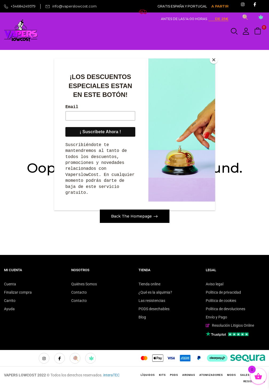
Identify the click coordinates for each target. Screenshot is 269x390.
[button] (258, 31)
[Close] (214, 60)
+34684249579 (23, 6)
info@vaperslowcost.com (74, 6)
